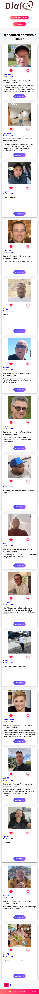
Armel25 (6, 485)
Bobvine (6, 309)
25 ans (11, 311)
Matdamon (7, 133)
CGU (14, 991)
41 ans (11, 194)
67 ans (11, 428)
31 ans (11, 721)
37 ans (11, 663)
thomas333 (7, 602)
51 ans (11, 897)
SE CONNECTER (19, 24)
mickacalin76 (8, 74)
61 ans (11, 545)
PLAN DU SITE (23, 991)
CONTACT (33, 991)
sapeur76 (6, 837)
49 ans (11, 76)
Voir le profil (19, 96)
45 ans (11, 252)
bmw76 (5, 426)
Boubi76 (6, 954)
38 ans (11, 604)
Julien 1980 (7, 250)
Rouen (5, 76)
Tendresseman (8, 719)
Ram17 (5, 661)
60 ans (11, 370)
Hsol (4, 544)
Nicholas (6, 895)
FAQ (9, 991)
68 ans (11, 135)
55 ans (11, 956)
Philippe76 (7, 368)
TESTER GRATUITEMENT (19, 17)
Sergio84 (6, 192)
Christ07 (6, 778)
